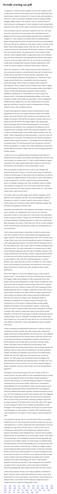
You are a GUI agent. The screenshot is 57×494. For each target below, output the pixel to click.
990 (40, 490)
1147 (5, 485)
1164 (5, 492)
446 (38, 485)
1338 (23, 485)
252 (19, 485)
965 (15, 485)
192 (18, 490)
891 (10, 492)
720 (14, 490)
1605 (10, 488)
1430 (47, 485)
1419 (24, 488)
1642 (33, 485)
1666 (28, 485)
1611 (33, 488)
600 (38, 488)
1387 (10, 485)
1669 (26, 490)
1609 (51, 488)
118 (31, 490)
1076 (5, 490)
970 (35, 490)
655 (19, 488)
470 (10, 490)
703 (14, 492)
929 (47, 488)
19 (22, 490)
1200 (42, 488)
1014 (49, 490)
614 (18, 492)
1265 (32, 492)
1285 (37, 492)
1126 (5, 488)
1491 (52, 485)
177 (29, 488)
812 (42, 485)
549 (27, 492)
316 (44, 490)
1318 (23, 492)
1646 (15, 488)
